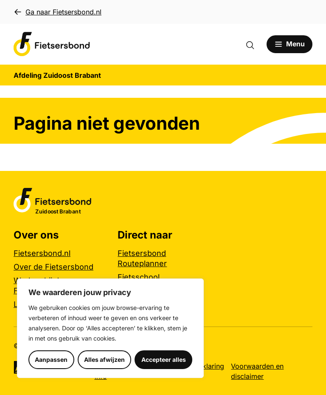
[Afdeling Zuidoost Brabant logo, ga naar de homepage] (52, 44)
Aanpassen (51, 359)
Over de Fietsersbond (53, 266)
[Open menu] (289, 44)
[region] (110, 328)
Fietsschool (139, 277)
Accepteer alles (163, 359)
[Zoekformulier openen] (254, 44)
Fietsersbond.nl (42, 253)
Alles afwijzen (104, 359)
